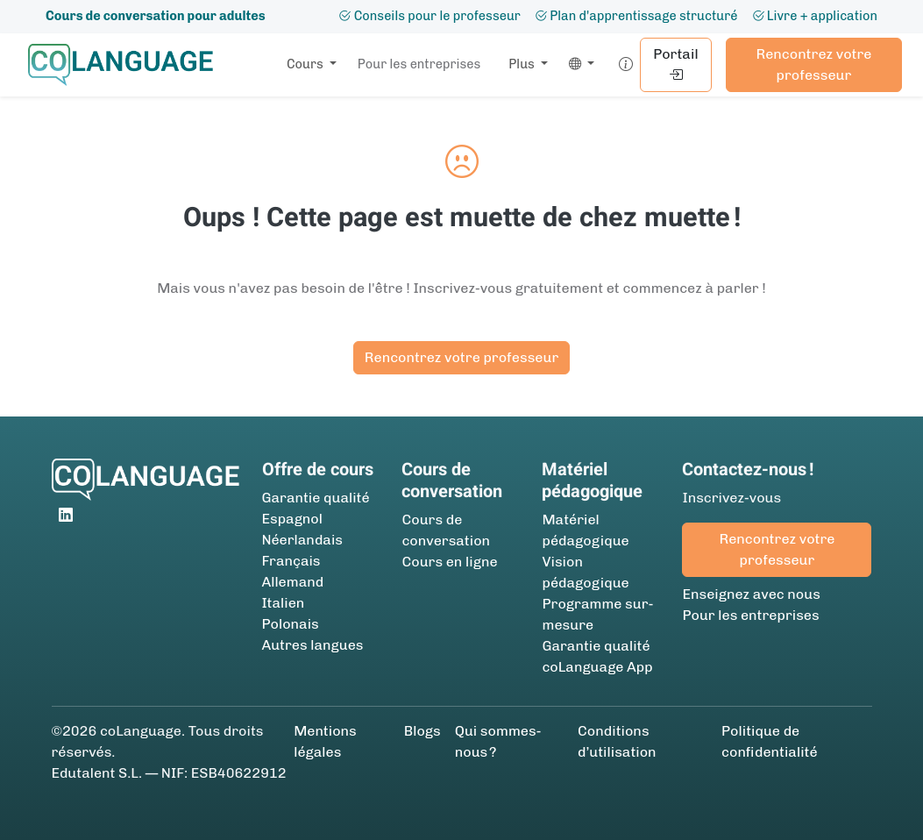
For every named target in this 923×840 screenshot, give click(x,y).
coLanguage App (597, 666)
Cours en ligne (449, 561)
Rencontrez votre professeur (813, 64)
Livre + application (814, 16)
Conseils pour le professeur (429, 16)
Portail (675, 64)
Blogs (422, 731)
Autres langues (313, 645)
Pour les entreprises (419, 64)
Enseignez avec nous (751, 594)
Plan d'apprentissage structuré (636, 16)
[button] (578, 65)
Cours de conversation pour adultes (156, 16)
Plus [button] (522, 64)
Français (291, 560)
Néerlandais (302, 539)
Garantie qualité (316, 497)
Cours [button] (306, 64)
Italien (283, 602)
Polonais (290, 624)
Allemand (293, 581)
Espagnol (292, 518)
